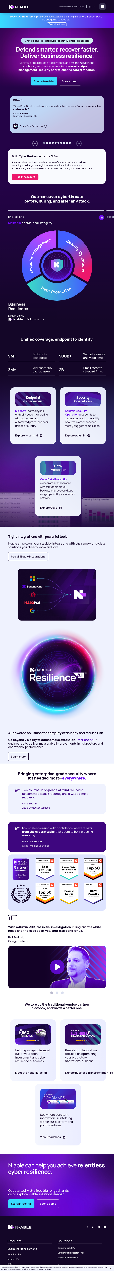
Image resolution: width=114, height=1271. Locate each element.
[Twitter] (99, 1227)
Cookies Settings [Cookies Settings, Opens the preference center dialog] (45, 1269)
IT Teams (80, 6)
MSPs (71, 6)
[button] (44, 143)
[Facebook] (87, 1227)
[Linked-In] (93, 1227)
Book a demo (70, 81)
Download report (26, 176)
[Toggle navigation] (101, 6)
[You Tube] (105, 1227)
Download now (56, 24)
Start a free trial (44, 81)
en (92, 6)
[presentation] (35, 143)
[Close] (110, 1268)
